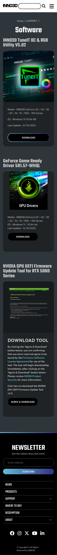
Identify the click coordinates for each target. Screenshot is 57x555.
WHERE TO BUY (13, 506)
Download (28, 137)
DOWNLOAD (22, 236)
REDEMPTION (12, 513)
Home (20, 20)
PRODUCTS (11, 491)
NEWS (8, 484)
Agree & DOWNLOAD (23, 401)
